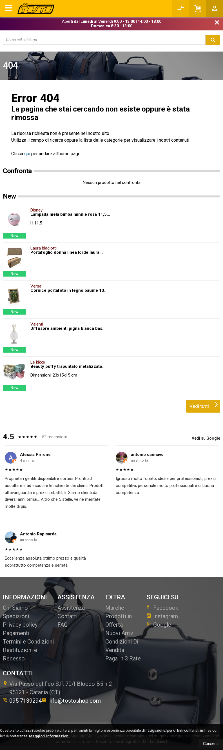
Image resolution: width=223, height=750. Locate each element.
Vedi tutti (203, 404)
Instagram (162, 616)
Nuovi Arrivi (120, 633)
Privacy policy (20, 624)
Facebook (162, 607)
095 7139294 (22, 700)
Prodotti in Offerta (118, 620)
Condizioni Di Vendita (121, 645)
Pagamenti (16, 633)
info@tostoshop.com (71, 700)
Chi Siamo (15, 607)
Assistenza (71, 607)
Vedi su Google (206, 438)
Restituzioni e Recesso (20, 654)
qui (27, 153)
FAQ (62, 624)
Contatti (67, 616)
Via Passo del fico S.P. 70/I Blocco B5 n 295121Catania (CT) (57, 688)
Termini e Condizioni (28, 641)
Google (159, 624)
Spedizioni (16, 616)
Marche (114, 607)
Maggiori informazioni (49, 736)
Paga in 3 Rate (123, 658)
